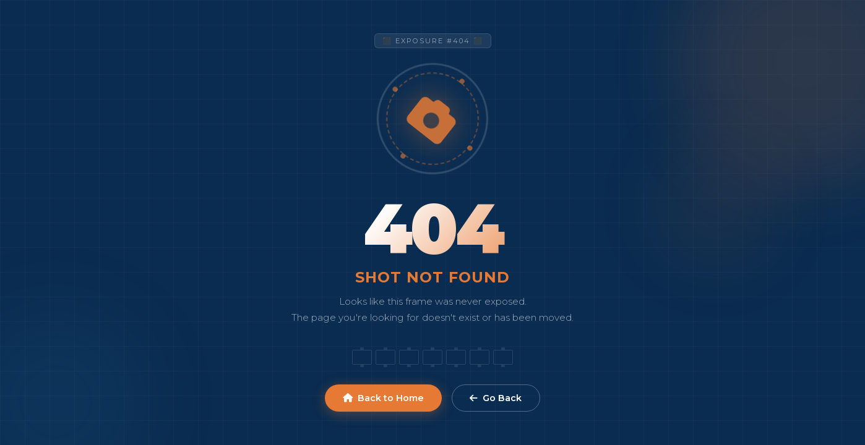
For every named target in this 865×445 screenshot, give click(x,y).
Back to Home (383, 398)
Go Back (496, 398)
